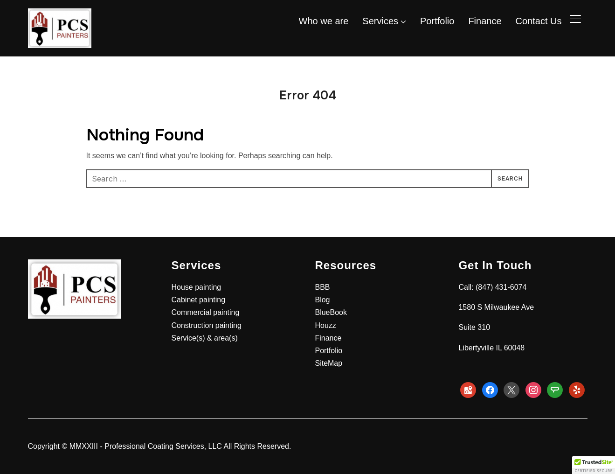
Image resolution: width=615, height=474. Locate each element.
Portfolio (437, 21)
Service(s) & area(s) (204, 338)
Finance (484, 21)
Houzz (325, 325)
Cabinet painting (198, 300)
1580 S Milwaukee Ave (496, 307)
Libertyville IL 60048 (491, 348)
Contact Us (539, 21)
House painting (196, 287)
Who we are (324, 21)
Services (380, 21)
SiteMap (328, 363)
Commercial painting (205, 312)
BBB (322, 287)
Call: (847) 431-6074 (492, 287)
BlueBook (331, 312)
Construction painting (206, 325)
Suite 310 (474, 327)
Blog (322, 300)
